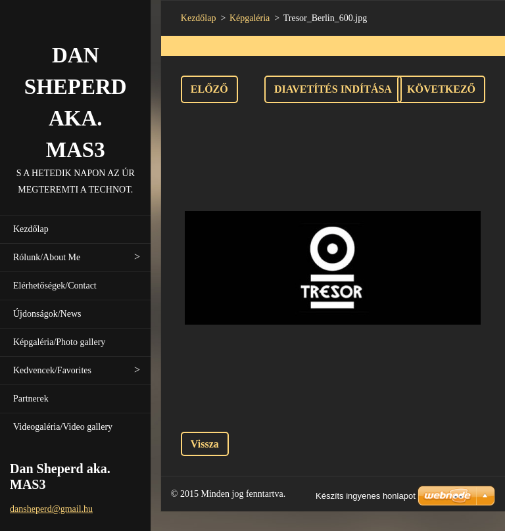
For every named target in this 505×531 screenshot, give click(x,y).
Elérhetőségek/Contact (55, 285)
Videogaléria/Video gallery (62, 427)
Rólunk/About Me (46, 257)
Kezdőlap (31, 229)
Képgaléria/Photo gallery (59, 342)
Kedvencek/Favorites (52, 370)
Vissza (205, 444)
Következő (441, 89)
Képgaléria (249, 18)
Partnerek (31, 399)
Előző (209, 89)
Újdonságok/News (47, 314)
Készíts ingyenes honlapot (366, 496)
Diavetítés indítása (333, 89)
